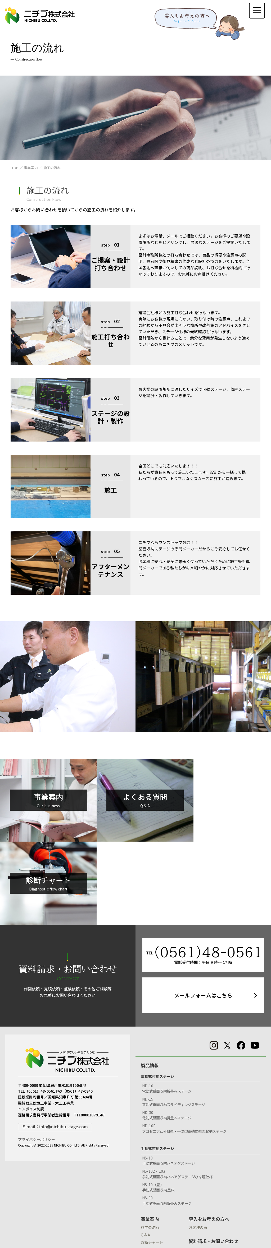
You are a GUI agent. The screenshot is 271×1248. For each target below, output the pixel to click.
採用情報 (150, 1218)
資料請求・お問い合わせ (213, 1159)
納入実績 (150, 1174)
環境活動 (148, 1205)
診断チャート (152, 1160)
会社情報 (150, 1196)
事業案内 (150, 1137)
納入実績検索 (152, 1182)
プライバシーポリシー (36, 1058)
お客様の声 (198, 1145)
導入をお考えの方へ (209, 1137)
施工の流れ (150, 1145)
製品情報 (150, 983)
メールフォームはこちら (203, 913)
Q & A (145, 1153)
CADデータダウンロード (213, 1174)
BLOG (195, 1203)
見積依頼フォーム (206, 1188)
